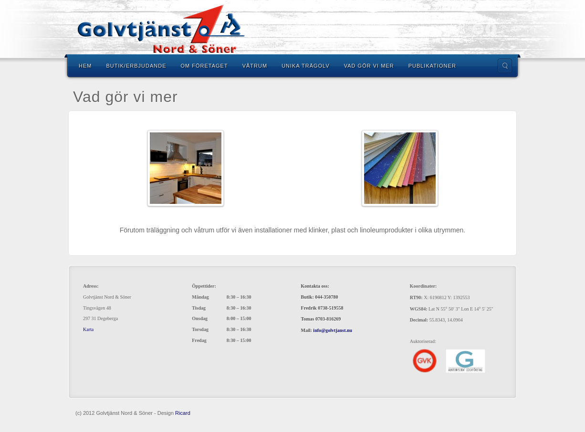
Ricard (182, 413)
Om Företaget (204, 66)
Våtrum (254, 66)
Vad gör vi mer (369, 66)
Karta (88, 329)
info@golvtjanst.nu (332, 330)
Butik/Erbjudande (136, 66)
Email (478, 29)
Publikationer (432, 66)
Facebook (491, 29)
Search (505, 66)
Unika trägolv (306, 66)
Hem (85, 66)
